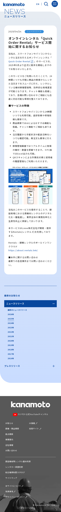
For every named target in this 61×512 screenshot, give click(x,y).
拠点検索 (9, 434)
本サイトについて (14, 486)
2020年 (11, 341)
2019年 (11, 345)
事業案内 (9, 439)
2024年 (11, 323)
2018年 (11, 349)
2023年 (11, 327)
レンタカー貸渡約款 (14, 467)
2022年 (11, 332)
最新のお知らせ (12, 295)
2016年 (11, 358)
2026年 (11, 314)
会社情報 (9, 445)
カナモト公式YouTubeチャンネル (30, 414)
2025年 (11, 318)
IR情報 (33, 423)
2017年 (11, 354)
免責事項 (10, 491)
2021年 (11, 336)
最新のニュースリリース (17, 310)
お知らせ (9, 423)
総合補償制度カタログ (15, 472)
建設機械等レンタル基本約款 (18, 461)
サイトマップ (11, 478)
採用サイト (35, 428)
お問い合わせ (11, 450)
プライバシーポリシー (16, 497)
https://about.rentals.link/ (23, 250)
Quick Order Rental (21, 61)
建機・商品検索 (12, 428)
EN (37, 4)
